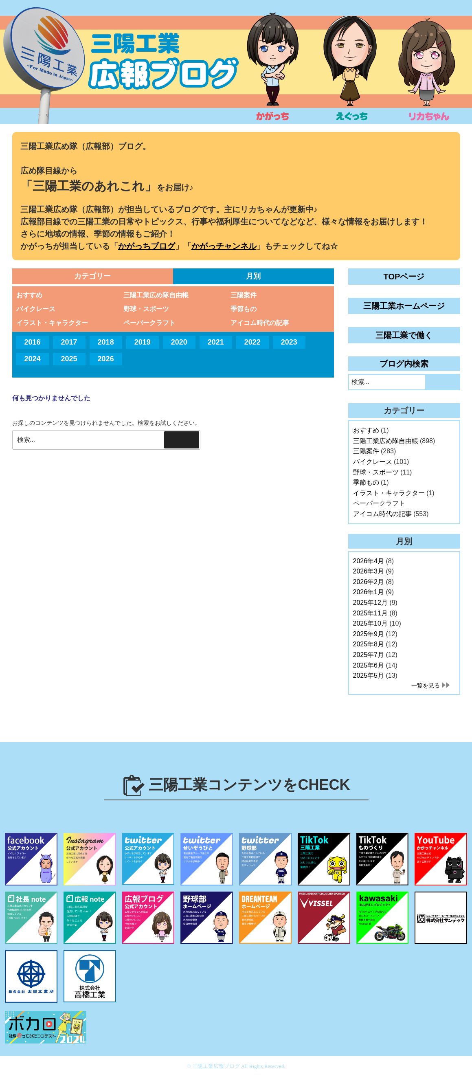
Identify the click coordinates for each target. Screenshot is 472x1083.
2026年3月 (368, 571)
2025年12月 (370, 602)
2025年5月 (368, 675)
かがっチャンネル (224, 246)
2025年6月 (368, 665)
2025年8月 (368, 644)
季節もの (244, 308)
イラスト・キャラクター (52, 322)
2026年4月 (368, 561)
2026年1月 (368, 592)
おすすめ (29, 295)
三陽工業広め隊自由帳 (156, 295)
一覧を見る (425, 685)
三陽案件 (244, 295)
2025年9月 (368, 633)
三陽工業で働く (403, 335)
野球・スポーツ (146, 308)
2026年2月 (368, 581)
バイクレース (35, 308)
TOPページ (404, 276)
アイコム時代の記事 (260, 322)
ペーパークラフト (149, 322)
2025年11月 (370, 613)
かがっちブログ (146, 246)
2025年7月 (368, 654)
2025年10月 (370, 623)
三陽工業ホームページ (404, 305)
